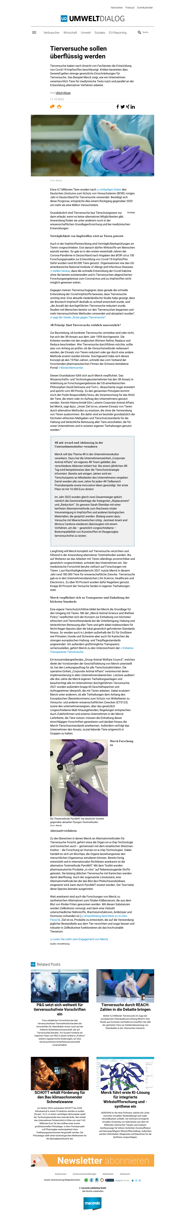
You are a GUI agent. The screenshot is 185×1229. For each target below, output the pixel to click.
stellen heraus (61, 270)
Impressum (125, 1173)
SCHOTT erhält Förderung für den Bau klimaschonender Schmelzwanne (60, 1097)
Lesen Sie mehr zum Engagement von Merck (80, 938)
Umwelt (86, 32)
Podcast (130, 7)
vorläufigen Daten (110, 189)
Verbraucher (52, 32)
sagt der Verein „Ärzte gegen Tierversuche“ (79, 317)
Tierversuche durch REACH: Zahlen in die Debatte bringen (125, 1006)
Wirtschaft (70, 32)
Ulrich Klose (63, 92)
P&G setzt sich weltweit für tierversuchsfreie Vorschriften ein (60, 1009)
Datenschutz (60, 1173)
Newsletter (117, 7)
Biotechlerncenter (72, 367)
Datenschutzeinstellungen (84, 1173)
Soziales (100, 32)
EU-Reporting (118, 32)
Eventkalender (145, 7)
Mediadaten (108, 1173)
